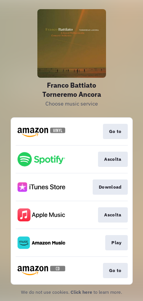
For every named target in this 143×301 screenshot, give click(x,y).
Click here (81, 292)
